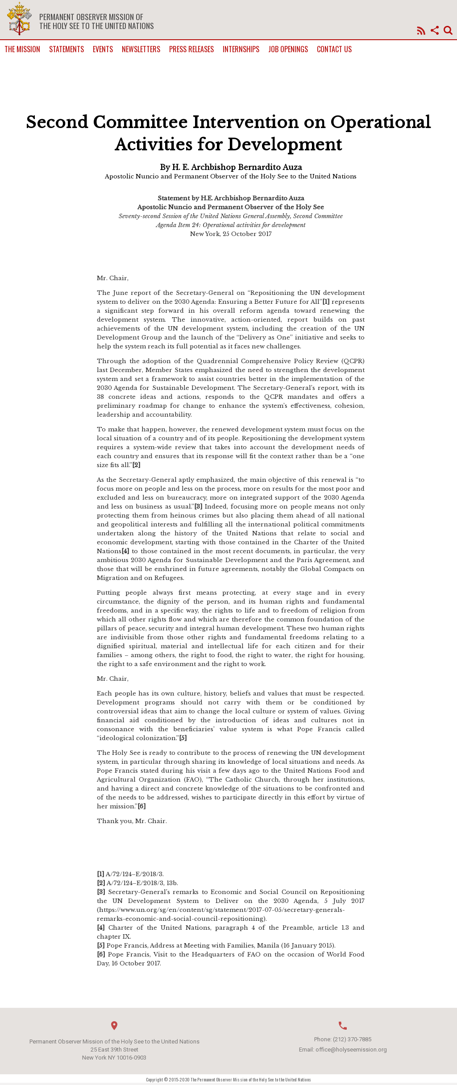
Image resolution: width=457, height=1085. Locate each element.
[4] (125, 551)
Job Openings (288, 49)
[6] (141, 806)
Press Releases (191, 49)
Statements (66, 49)
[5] (183, 738)
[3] (198, 506)
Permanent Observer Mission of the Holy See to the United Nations (96, 21)
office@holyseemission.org (351, 1049)
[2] (136, 465)
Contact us (334, 49)
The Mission (22, 49)
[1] (326, 302)
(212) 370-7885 (352, 1039)
